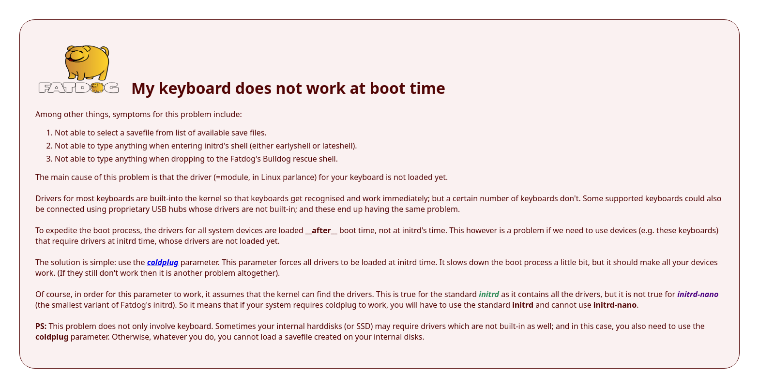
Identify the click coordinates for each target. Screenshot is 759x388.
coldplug (163, 262)
